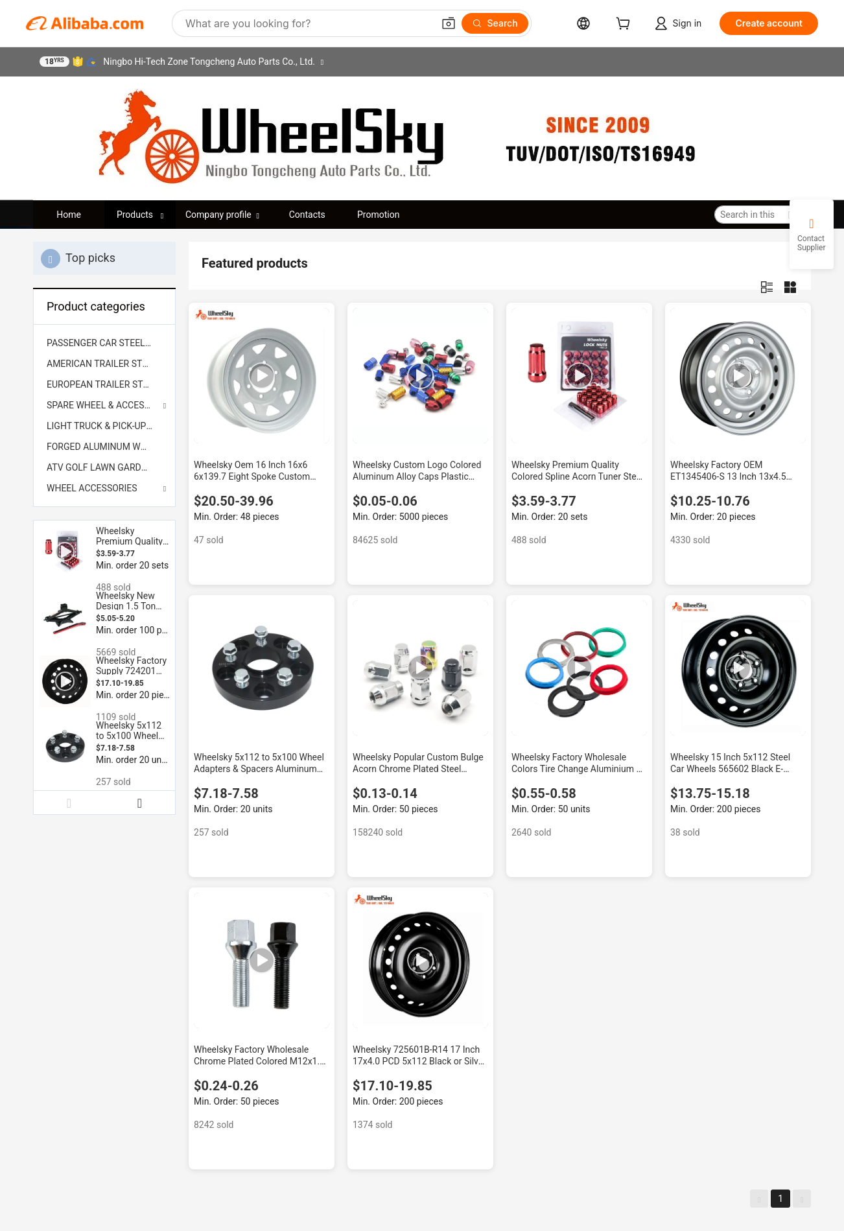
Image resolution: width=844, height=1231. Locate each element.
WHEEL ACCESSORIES (92, 488)
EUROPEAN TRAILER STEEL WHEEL (104, 384)
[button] (448, 23)
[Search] (495, 23)
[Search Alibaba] (307, 23)
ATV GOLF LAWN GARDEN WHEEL (104, 467)
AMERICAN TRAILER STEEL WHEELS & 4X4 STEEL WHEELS (104, 363)
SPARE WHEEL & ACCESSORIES (104, 405)
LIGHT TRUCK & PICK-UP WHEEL (104, 426)
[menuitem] (104, 343)
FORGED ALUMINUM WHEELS (104, 446)
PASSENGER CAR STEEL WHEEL (104, 343)
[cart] (625, 24)
